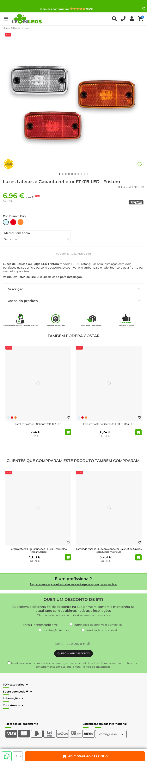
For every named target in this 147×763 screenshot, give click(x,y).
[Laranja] (15, 417)
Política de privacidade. (96, 666)
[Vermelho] (12, 417)
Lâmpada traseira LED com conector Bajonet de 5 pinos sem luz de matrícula (109, 550)
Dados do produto (73, 301)
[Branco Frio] (8, 417)
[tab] (73, 289)
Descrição (73, 289)
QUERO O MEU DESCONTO (73, 653)
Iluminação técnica (56, 630)
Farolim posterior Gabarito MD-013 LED (38, 424)
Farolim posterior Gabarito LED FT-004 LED (108, 424)
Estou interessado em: (40, 625)
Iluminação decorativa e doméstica (98, 624)
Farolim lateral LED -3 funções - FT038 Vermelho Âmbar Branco (38, 550)
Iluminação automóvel (101, 630)
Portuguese (111, 734)
